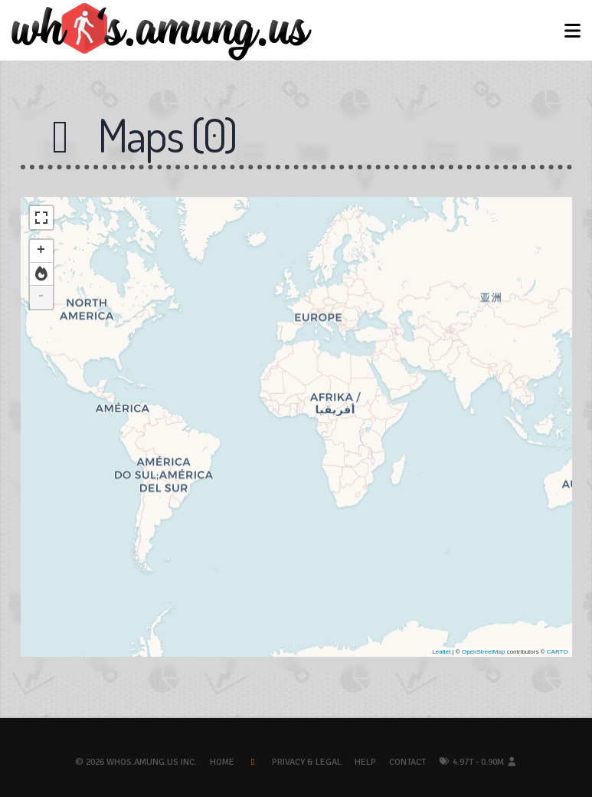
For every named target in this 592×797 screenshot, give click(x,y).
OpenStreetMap (483, 651)
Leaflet (441, 651)
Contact (407, 762)
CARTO (557, 651)
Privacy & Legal (307, 762)
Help (365, 762)
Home (222, 762)
